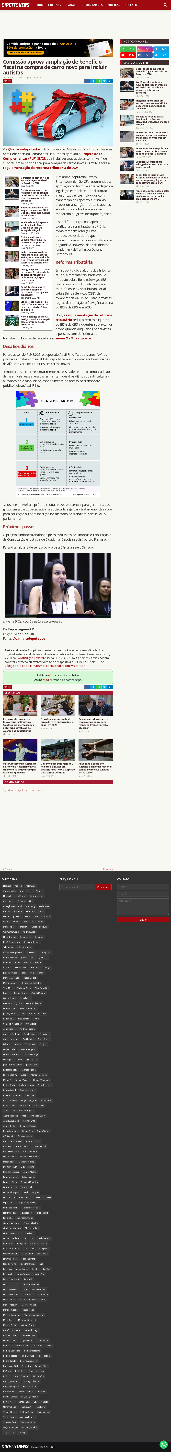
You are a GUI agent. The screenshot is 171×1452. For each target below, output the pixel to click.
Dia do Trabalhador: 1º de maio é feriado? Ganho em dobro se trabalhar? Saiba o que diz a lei (35, 306)
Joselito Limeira (28, 957)
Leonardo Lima (29, 1069)
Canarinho (44, 1034)
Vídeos (16, 921)
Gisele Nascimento (12, 1228)
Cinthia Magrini (38, 993)
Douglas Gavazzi (11, 1172)
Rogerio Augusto (29, 1100)
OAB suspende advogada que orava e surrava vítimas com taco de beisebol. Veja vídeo (152, 151)
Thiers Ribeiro (9, 1412)
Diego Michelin (10, 1166)
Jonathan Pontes (10, 1258)
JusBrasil (43, 957)
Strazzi (39, 891)
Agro (26, 921)
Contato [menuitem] (130, 5)
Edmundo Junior (10, 1177)
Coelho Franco (33, 1141)
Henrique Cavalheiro (13, 1059)
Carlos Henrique (11, 1039)
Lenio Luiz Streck (11, 1284)
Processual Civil (10, 1366)
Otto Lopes (37, 1345)
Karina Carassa (23, 1274)
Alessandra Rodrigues (22, 1110)
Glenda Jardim (31, 1228)
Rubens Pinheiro (26, 1391)
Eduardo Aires (10, 1182)
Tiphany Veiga (26, 1412)
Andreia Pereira (27, 1029)
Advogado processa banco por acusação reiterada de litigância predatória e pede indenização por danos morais (35, 274)
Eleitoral (7, 896)
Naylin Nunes (27, 1340)
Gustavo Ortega (30, 1054)
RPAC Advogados (11, 942)
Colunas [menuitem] (54, 5)
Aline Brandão (41, 988)
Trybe (36, 1018)
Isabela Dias (29, 1248)
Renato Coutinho (21, 1376)
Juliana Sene (31, 1064)
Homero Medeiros (12, 1238)
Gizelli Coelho (9, 1008)
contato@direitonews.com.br (65, 666)
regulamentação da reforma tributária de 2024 (41, 167)
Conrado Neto (21, 1146)
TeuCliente (40, 1407)
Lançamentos (36, 896)
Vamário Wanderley (12, 1023)
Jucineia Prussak (10, 972)
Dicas (29, 891)
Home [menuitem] (41, 5)
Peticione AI (8, 1018)
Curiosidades (9, 891)
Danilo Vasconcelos (29, 1156)
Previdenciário (44, 1085)
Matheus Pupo (27, 1325)
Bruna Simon (43, 1131)
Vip (21, 891)
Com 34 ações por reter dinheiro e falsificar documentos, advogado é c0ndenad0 (34, 291)
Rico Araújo (38, 1376)
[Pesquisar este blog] (77, 887)
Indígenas (21, 1243)
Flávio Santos (42, 1212)
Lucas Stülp (42, 1294)
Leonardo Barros (31, 1284)
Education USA (10, 1187)
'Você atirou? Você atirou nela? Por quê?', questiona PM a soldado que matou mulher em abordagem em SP (152, 195)
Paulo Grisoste (10, 1355)
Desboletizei (9, 1161)
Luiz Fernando (37, 972)
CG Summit (8, 1136)
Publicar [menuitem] (113, 5)
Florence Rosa (9, 1212)
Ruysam (42, 1391)
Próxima (107, 869)
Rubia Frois (46, 1100)
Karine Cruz (39, 1274)
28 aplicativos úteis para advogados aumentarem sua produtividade (152, 164)
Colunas (7, 1146)
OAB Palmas (42, 1340)
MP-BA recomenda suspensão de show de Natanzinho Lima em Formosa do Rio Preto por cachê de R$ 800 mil (20, 768)
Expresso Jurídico (27, 1202)
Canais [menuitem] (71, 5)
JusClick (46, 1269)
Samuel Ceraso (10, 1396)
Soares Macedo (41, 1401)
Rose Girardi (9, 1391)
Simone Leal (24, 1401)
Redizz (6, 1376)
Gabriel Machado (11, 1223)
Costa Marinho (30, 1151)
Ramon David (9, 1090)
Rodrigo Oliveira (31, 1381)
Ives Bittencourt (10, 1253)
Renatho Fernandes (12, 1095)
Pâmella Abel (41, 1366)
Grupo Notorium (11, 1233)
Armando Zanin (38, 1115)
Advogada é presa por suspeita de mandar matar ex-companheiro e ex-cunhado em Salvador (96, 768)
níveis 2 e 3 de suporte (73, 338)
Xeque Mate (8, 1432)
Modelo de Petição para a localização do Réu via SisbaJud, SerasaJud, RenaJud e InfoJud (34, 226)
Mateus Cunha (9, 1325)
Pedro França (44, 1355)
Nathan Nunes (9, 1340)
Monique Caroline (11, 962)
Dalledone (44, 906)
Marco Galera (29, 977)
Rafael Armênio (36, 1371)
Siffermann (25, 1105)
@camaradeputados (24, 149)
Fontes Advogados (27, 1049)
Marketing (30, 906)
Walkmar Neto (24, 988)
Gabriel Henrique (25, 1218)
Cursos (6, 911)
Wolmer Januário (29, 1427)
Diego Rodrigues (39, 926)
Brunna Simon (20, 993)
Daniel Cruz (25, 998)
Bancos (6, 993)
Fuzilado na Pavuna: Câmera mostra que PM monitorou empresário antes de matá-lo (33, 241)
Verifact (6, 967)
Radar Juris (20, 1371)
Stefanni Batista (10, 1407)
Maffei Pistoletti (10, 1304)
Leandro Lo (25, 937)
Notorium (23, 926)
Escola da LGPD (43, 1197)
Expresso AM (9, 1202)
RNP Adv (7, 1371)
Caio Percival (29, 1034)
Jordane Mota (29, 1258)
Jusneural (7, 1274)
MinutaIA (7, 1080)
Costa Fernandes (11, 1151)
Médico (27, 962)
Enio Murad (30, 1044)
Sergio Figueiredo (29, 1396)
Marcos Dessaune (11, 1315)
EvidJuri (43, 1044)
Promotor (26, 1366)
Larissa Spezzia (10, 1069)
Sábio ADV (26, 1407)
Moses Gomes (28, 1335)
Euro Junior (46, 952)
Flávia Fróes (26, 1212)
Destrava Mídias (26, 1161)
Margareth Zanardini (33, 1315)
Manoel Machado (11, 977)
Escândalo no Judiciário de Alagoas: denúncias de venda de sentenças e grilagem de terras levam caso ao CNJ (152, 179)
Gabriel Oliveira (33, 1003)
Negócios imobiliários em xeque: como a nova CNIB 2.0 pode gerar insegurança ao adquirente (35, 211)
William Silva (20, 967)
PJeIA (48, 1345)
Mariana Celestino (37, 1013)
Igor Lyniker (32, 1059)
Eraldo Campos (31, 1192)
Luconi (24, 1075)
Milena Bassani (10, 983)
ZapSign (22, 1432)
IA (25, 1238)
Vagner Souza (9, 1417)
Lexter (25, 1289)
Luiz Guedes (9, 1299)
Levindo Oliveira (10, 1289)
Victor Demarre (28, 1422)
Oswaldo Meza (21, 1345)
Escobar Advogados (12, 1003)
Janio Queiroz (9, 1013)
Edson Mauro (28, 1177)
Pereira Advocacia (28, 1361)
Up (30, 901)
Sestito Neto (9, 1401)
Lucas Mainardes (11, 1294)
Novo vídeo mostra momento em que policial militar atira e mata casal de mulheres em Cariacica (152, 136)
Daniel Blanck (9, 998)
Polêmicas (30, 886)
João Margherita (28, 1264)
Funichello (8, 1218)
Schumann (8, 947)
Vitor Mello (8, 988)
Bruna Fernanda (10, 1131)
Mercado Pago (31, 1330)
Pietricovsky (23, 1018)
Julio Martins (20, 896)
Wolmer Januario (11, 931)
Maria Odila (8, 1320)
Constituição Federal (30, 658)
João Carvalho (9, 1264)
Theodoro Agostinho (31, 983)
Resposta (29, 1095)
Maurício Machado (12, 1330)
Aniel (24, 1115)
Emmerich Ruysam (11, 1192)
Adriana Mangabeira (12, 952)
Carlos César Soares (12, 1141)
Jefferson (39, 937)
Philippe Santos (26, 1085)
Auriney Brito (29, 1120)
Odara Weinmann (41, 1080)
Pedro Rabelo (9, 1361)
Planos (38, 962)
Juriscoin (17, 916)
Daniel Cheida (9, 1156)
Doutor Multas (29, 1172)
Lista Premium (39, 1289)
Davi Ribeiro (28, 1039)
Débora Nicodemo (12, 1044)
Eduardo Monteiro (29, 1182)
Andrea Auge (29, 931)
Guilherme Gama (28, 1008)
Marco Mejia (28, 1309)
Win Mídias (31, 1023)
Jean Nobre (42, 1253)
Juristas (35, 1269)
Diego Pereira (27, 1166)
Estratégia (45, 967)
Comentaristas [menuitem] (93, 5)
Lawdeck (28, 1279)
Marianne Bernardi (27, 1320)
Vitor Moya (39, 1105)
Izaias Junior (27, 1253)
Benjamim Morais (28, 1126)
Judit (24, 972)
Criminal (21, 901)
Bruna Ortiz (27, 1131)
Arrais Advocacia (11, 1120)
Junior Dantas (22, 1269)
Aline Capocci (9, 1029)
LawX (22, 1013)
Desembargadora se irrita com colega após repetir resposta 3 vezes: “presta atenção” (93, 723)
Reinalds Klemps (31, 942)
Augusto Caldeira (11, 1034)
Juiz (41, 1264)
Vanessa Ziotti (9, 1422)
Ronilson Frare (29, 1386)
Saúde (6, 921)
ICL (32, 1238)
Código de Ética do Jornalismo (24, 666)
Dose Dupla (43, 1039)
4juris (5, 1110)
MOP (43, 1299)
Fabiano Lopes (10, 957)
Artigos (18, 886)
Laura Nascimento (11, 1279)
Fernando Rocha (11, 1207)
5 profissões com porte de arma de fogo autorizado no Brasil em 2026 (35, 180)
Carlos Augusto (25, 1136)
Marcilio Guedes (10, 1309)
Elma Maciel (26, 1187)
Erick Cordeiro (25, 1197)
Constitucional (39, 1146)
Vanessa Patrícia (27, 1417)
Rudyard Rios (9, 1105)
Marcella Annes (29, 1304)
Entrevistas (31, 952)
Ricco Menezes (10, 1100)
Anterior (9, 869)
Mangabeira (8, 926)
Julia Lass (7, 1269)
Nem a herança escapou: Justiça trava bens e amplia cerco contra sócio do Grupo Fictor (35, 320)
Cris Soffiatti (38, 921)
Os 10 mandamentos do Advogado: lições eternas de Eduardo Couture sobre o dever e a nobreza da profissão (35, 195)
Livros (28, 916)
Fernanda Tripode (34, 911)
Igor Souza (8, 1243)
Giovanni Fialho (30, 1223)
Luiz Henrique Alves (28, 1299)
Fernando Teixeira (31, 1207)
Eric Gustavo (9, 1197)
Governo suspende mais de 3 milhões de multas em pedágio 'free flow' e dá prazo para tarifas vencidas (58, 768)
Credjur (33, 967)
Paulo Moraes (27, 1355)
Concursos (8, 901)
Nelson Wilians (22, 1080)
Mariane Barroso (39, 1075)
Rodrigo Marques (11, 1381)
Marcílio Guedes (42, 916)
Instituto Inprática (38, 1243)
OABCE (6, 1345)
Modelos (18, 911)
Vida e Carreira (24, 947)
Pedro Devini (9, 1085)
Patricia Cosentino (11, 1350)
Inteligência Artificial (12, 906)
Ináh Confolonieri (11, 1248)
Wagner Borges (10, 1427)
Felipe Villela (9, 1049)
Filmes (6, 916)
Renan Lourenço (27, 1090)
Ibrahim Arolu (43, 1238)
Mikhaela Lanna (10, 1335)
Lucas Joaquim (10, 1075)
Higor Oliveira (9, 937)
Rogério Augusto (11, 1386)
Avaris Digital (9, 1126)
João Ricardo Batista (12, 1064)
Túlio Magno (43, 1412)
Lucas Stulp (28, 1294)
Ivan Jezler (43, 1248)
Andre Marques (10, 1115)
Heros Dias (28, 1233)
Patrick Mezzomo (32, 1350)
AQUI (51, 675)
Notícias (7, 81)
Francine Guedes (11, 1054)
